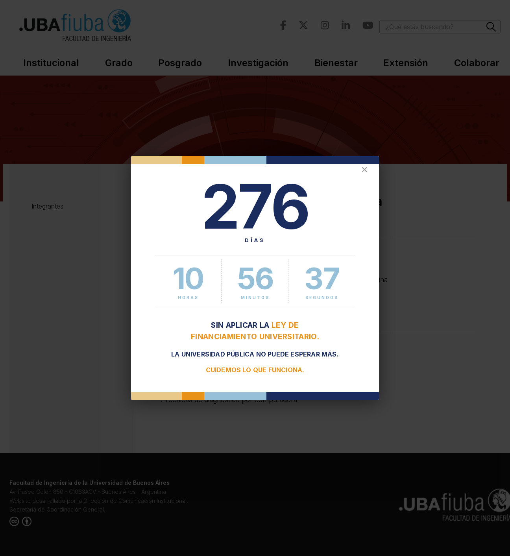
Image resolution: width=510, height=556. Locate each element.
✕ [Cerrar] (364, 170)
